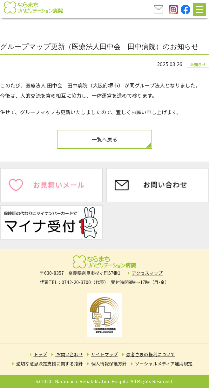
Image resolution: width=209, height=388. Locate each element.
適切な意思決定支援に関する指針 (49, 363)
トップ (40, 354)
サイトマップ (104, 354)
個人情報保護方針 (109, 363)
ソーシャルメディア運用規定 (163, 363)
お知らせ (198, 64)
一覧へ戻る (104, 139)
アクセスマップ (147, 273)
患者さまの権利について (150, 354)
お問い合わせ (69, 354)
